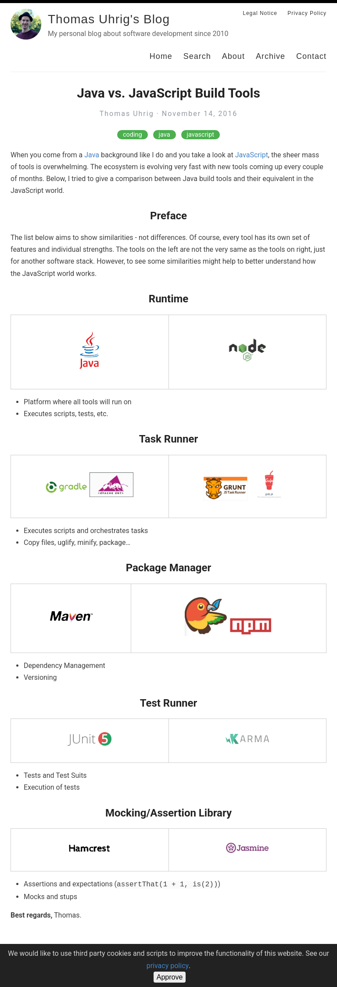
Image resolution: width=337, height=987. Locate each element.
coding (132, 134)
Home (161, 56)
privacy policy (168, 966)
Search (197, 56)
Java (91, 155)
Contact (311, 56)
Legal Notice (260, 13)
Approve (170, 977)
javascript (200, 134)
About (233, 56)
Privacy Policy (306, 13)
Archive (270, 56)
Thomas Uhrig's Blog (109, 19)
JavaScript (251, 155)
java (164, 134)
